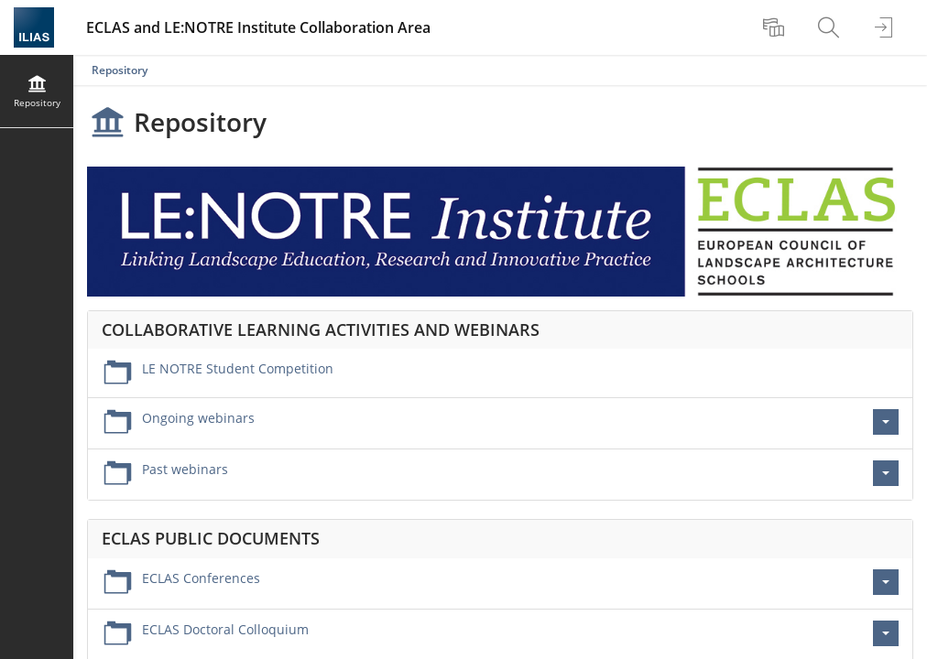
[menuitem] (775, 27)
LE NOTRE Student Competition (237, 368)
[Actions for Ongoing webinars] (886, 422)
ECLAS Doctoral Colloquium (225, 629)
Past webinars (185, 469)
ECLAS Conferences (201, 578)
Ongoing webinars (198, 418)
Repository (119, 70)
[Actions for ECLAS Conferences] (886, 582)
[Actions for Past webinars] (886, 473)
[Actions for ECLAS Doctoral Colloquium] (886, 633)
